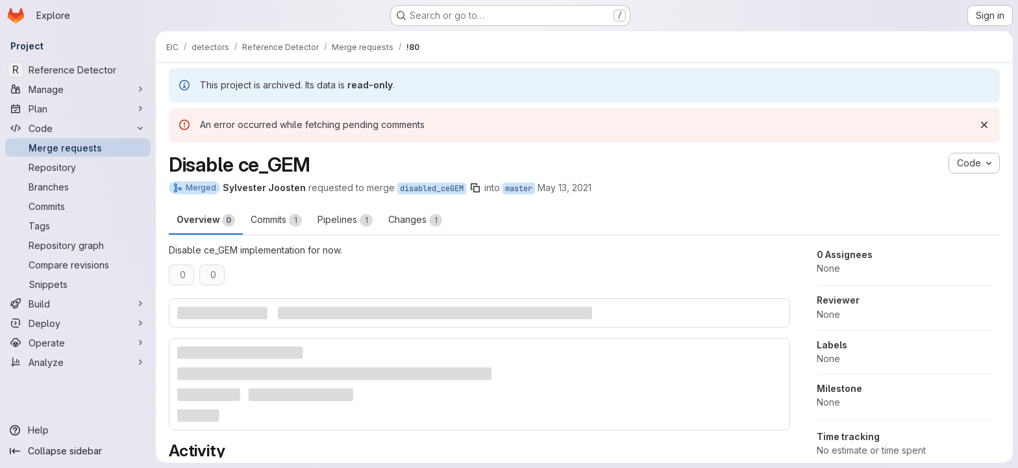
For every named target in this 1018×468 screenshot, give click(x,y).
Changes (415, 220)
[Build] (78, 303)
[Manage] (78, 89)
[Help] (78, 430)
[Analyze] (78, 362)
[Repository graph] (78, 245)
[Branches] (78, 186)
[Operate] (78, 342)
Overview (206, 220)
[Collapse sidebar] (78, 451)
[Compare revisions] (78, 264)
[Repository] (78, 167)
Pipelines (345, 220)
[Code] (78, 128)
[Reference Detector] (78, 69)
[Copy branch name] (475, 188)
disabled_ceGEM (432, 188)
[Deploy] (78, 323)
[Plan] (78, 108)
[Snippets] (78, 284)
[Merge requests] (78, 147)
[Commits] (78, 206)
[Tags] (78, 225)
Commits (276, 220)
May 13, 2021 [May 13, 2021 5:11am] (564, 187)
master (518, 188)
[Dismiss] (984, 125)
